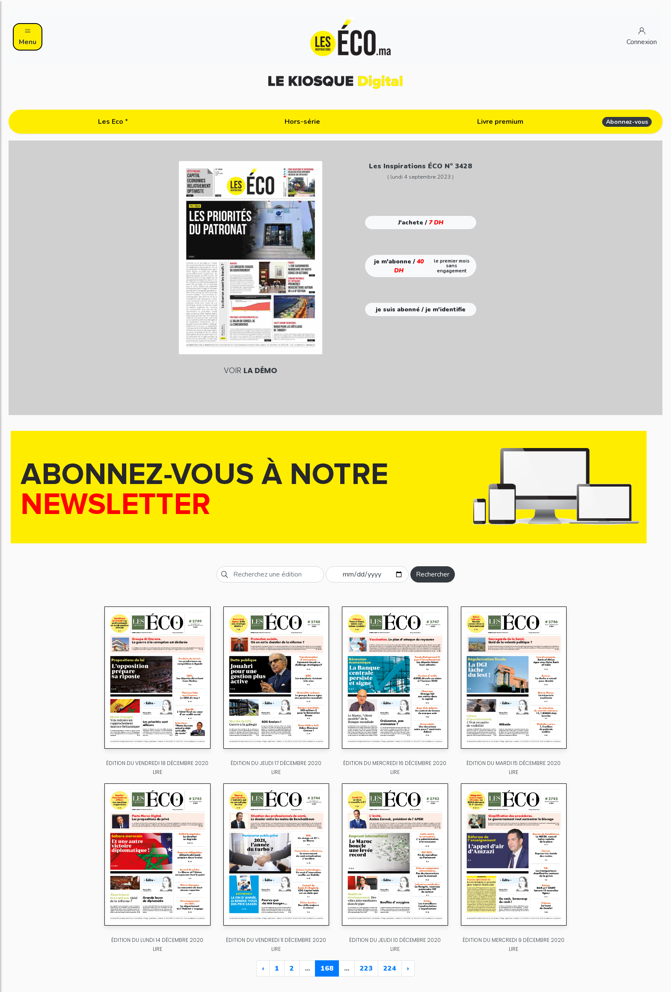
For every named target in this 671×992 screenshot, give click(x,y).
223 (366, 968)
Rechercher (432, 574)
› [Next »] (408, 968)
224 (389, 968)
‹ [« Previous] (263, 968)
